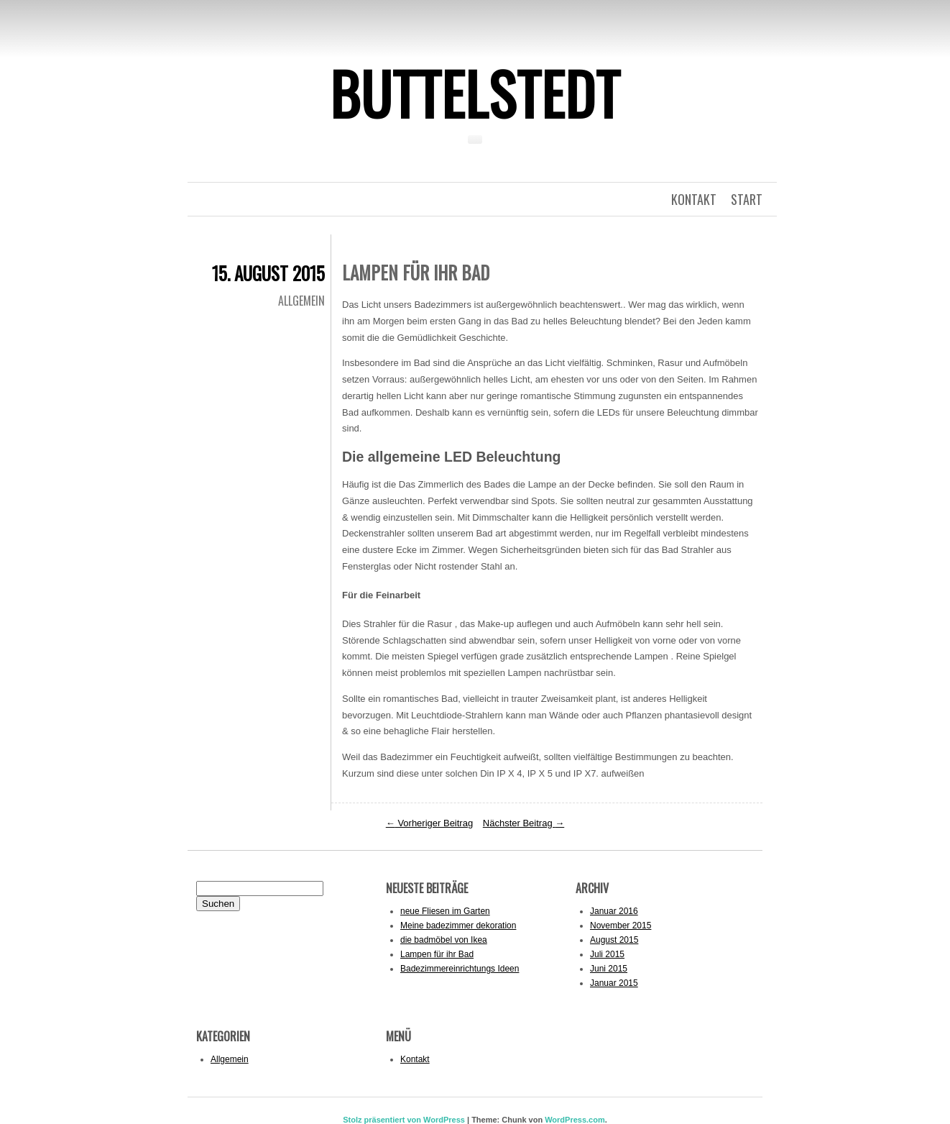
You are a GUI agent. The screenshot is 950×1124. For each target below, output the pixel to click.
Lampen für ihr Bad (437, 954)
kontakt (693, 199)
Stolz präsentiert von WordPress (404, 1119)
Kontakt (415, 1059)
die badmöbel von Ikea (443, 940)
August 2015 (614, 940)
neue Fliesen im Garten (445, 911)
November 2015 (620, 925)
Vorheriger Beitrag (429, 823)
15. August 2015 (268, 273)
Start (746, 199)
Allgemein (301, 300)
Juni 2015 (608, 969)
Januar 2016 (614, 911)
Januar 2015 (614, 983)
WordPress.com (575, 1119)
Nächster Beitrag (523, 823)
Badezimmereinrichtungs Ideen (459, 969)
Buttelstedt (475, 92)
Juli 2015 (607, 954)
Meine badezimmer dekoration (458, 925)
